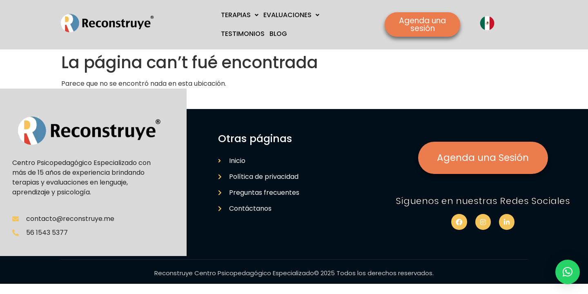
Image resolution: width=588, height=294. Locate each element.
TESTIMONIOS (243, 33)
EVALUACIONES (291, 15)
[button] (567, 272)
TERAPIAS (239, 15)
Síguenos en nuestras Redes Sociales (483, 200)
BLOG (278, 33)
